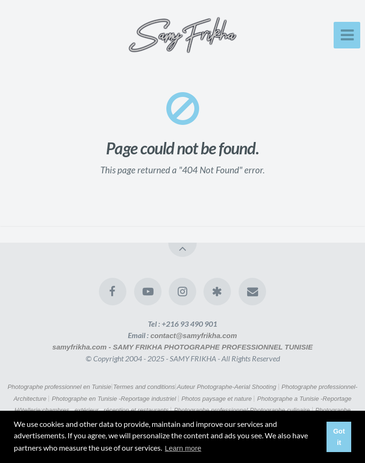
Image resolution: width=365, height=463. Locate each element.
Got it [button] (339, 436)
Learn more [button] (183, 448)
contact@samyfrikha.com (193, 335)
